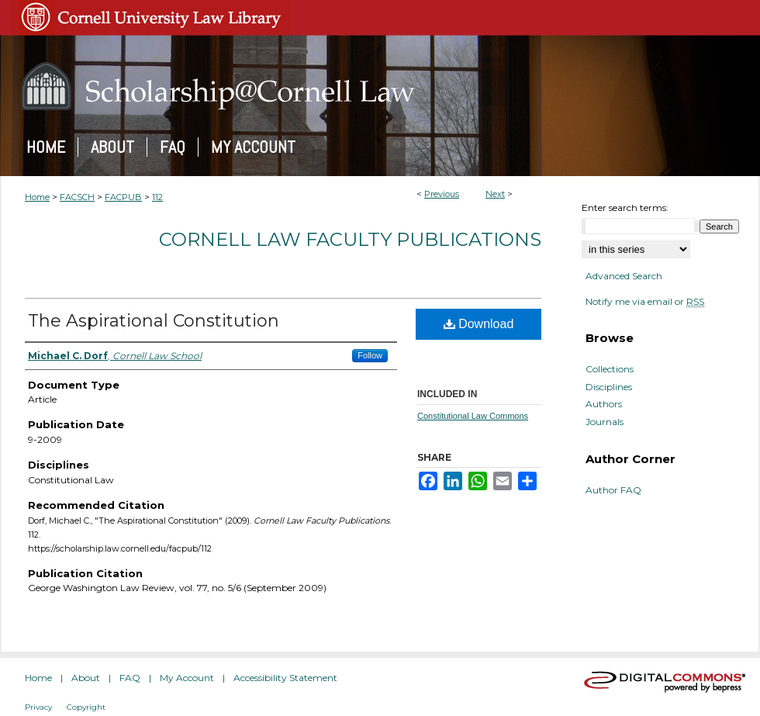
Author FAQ (613, 490)
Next (495, 194)
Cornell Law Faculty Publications (350, 239)
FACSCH (77, 197)
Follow (370, 355)
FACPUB (123, 197)
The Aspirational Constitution (153, 320)
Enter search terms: (625, 207)
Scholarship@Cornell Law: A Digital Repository (380, 86)
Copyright (86, 707)
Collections (610, 369)
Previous (441, 194)
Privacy (38, 707)
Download (479, 323)
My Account (187, 677)
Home (37, 197)
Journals (605, 422)
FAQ (129, 677)
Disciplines (609, 387)
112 (157, 197)
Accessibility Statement (285, 677)
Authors (604, 404)
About (85, 677)
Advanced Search (624, 276)
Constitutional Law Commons (472, 415)
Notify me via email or (645, 301)
